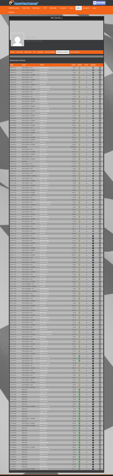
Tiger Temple (43, 264)
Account (86, 8)
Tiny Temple (43, 279)
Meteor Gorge (43, 178)
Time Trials (19, 52)
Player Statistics (75, 52)
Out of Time (43, 322)
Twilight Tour (43, 123)
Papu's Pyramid (44, 147)
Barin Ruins (43, 274)
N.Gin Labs (43, 161)
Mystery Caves (44, 187)
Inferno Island (43, 298)
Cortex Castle (43, 72)
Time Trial (25, 8)
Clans (71, 8)
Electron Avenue (44, 365)
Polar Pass (42, 142)
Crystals (63, 8)
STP (44, 8)
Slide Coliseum (43, 212)
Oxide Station (43, 132)
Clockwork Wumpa (45, 87)
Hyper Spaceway (44, 173)
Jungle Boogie (43, 113)
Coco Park (42, 284)
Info (78, 8)
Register (11, 12)
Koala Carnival (43, 163)
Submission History (62, 52)
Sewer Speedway (44, 67)
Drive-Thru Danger (44, 108)
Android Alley (43, 96)
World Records (14, 8)
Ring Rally (53, 8)
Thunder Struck (44, 341)
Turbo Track (43, 82)
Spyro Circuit (43, 312)
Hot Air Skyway (44, 77)
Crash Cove (43, 195)
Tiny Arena (42, 127)
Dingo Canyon (43, 91)
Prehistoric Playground (46, 332)
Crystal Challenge (50, 52)
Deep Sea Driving (44, 139)
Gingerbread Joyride (45, 202)
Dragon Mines (43, 250)
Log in (94, 8)
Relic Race (36, 8)
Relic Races (28, 52)
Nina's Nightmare (44, 288)
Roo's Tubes (43, 336)
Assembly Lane (44, 103)
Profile (12, 52)
